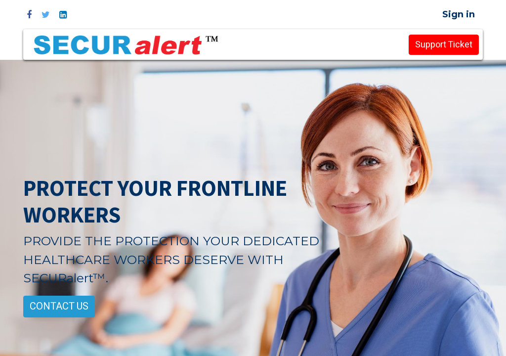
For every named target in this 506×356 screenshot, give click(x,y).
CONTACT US (59, 306)
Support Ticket (443, 44)
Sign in (458, 14)
